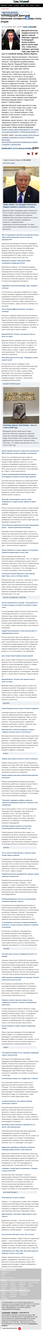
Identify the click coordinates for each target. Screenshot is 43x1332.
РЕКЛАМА (14, 1312)
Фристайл (13, 1296)
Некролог (37, 5)
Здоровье (22, 5)
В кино (12, 1282)
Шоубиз (6, 703)
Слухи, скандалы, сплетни (14, 597)
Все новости (5, 1272)
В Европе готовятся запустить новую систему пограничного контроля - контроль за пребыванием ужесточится (19, 1002)
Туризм (6, 949)
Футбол (3, 1293)
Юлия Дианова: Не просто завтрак (13, 1197)
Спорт (5, 1047)
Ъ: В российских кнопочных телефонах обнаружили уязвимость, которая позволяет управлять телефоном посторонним (20, 925)
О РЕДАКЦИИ (6, 1312)
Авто (30, 1284)
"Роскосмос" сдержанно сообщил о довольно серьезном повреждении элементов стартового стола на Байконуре (20, 802)
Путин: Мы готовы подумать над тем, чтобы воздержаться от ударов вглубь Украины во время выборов (19, 502)
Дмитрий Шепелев (10, 12)
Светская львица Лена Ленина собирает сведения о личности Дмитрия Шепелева (20, 137)
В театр (3, 1288)
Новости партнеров (7, 1278)
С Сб (29, 27)
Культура (4, 1286)
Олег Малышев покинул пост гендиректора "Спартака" (20, 1078)
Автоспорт (13, 1295)
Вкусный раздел (10, 1192)
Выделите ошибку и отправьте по (17, 160)
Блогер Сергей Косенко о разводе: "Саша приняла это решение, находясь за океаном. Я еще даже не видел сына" (20, 605)
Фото (2, 1276)
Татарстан (23, 1293)
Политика (4, 1282)
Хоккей (3, 1295)
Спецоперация (4, 5)
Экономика (4, 1284)
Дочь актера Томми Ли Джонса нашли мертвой (17, 656)
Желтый (13, 1286)
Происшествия (33, 1282)
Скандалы (10, 5)
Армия (27, 5)
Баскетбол (13, 1293)
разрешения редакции (21, 1318)
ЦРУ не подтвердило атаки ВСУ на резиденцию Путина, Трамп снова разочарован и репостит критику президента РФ (20, 237)
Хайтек (6, 847)
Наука (5, 753)
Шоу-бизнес (16, 5)
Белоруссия (24, 1295)
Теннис (3, 1296)
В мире (3, 1274)
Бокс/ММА (4, 1298)
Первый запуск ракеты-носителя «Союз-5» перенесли (20, 758)
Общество (22, 1282)
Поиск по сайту (5, 9)
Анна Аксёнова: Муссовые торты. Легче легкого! (18, 1234)
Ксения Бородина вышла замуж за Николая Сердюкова (20, 708)
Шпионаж (32, 5)
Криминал (22, 1284)
